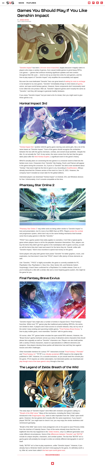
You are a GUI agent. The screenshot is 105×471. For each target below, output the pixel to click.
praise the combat (76, 231)
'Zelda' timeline (53, 432)
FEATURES (31, 3)
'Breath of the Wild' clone (29, 413)
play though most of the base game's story (35, 361)
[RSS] (101, 3)
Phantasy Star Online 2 (28, 229)
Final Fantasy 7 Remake (74, 352)
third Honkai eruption (42, 157)
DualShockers (72, 168)
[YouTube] (89, 3)
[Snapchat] (97, 3)
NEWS (21, 3)
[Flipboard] (93, 3)
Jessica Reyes (24, 20)
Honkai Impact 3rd (26, 147)
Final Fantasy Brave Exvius (70, 329)
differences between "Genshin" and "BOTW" (67, 434)
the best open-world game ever (54, 450)
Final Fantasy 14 (29, 354)
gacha (80, 84)
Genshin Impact (25, 68)
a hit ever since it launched (49, 68)
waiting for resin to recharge (75, 81)
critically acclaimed (52, 354)
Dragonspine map (38, 416)
